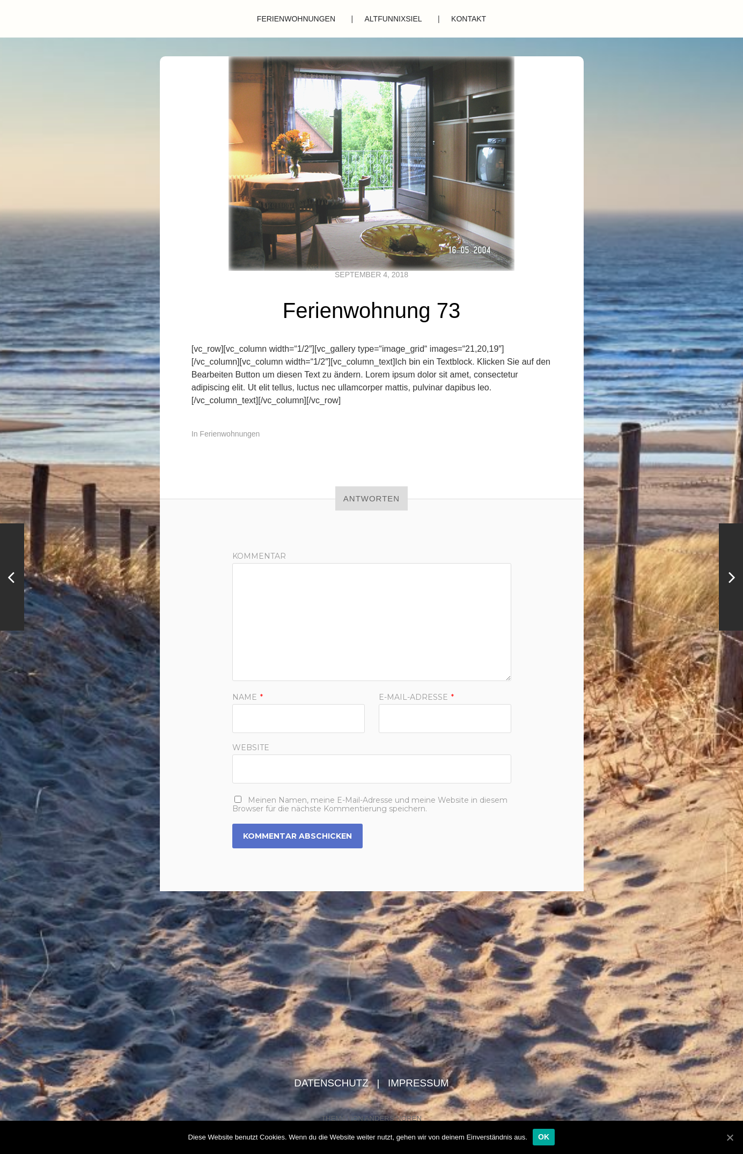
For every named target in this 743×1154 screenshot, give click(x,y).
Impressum (418, 1083)
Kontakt (468, 18)
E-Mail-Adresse (416, 697)
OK (544, 1137)
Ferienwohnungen (296, 18)
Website (250, 747)
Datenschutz (332, 1083)
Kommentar (259, 556)
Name (247, 697)
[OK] (729, 1137)
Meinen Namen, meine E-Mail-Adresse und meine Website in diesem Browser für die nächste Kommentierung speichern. (369, 804)
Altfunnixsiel (393, 18)
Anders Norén (393, 1118)
